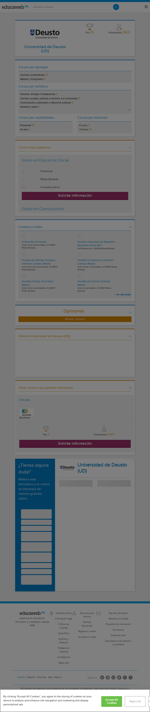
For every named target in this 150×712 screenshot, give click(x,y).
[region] (75, 700)
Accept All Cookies (111, 701)
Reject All (135, 701)
